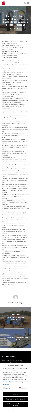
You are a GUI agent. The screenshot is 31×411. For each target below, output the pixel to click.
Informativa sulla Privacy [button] (18, 407)
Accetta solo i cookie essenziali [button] (15, 397)
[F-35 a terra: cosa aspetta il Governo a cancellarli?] (15, 338)
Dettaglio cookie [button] (10, 407)
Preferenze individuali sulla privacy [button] (15, 403)
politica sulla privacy (8, 379)
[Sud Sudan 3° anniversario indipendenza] (15, 317)
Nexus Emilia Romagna (16, 29)
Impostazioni (6, 383)
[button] (28, 3)
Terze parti (23, 387)
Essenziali (6, 387)
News (15, 12)
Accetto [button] (15, 393)
